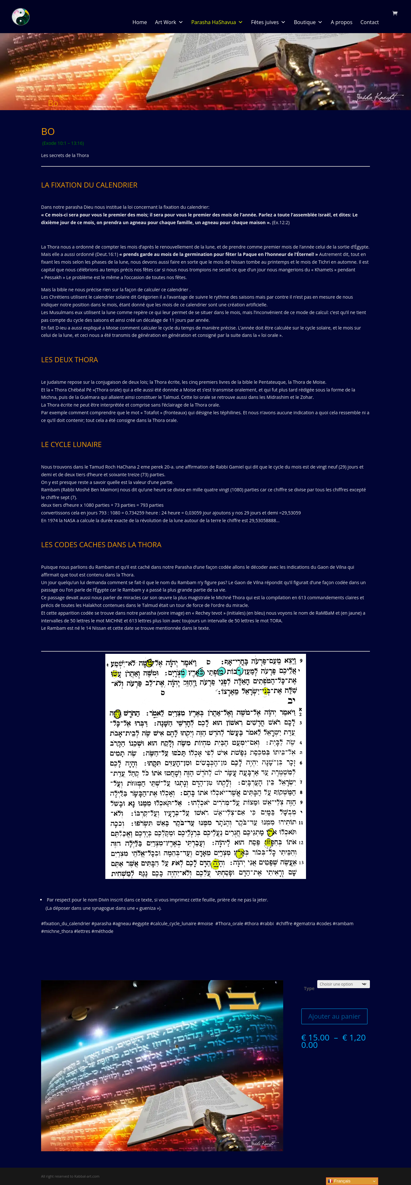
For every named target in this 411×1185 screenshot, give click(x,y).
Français (339, 1181)
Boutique (308, 22)
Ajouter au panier (334, 1016)
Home (140, 22)
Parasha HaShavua (217, 22)
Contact (370, 22)
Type (309, 988)
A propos (341, 22)
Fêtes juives (268, 22)
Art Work (169, 22)
